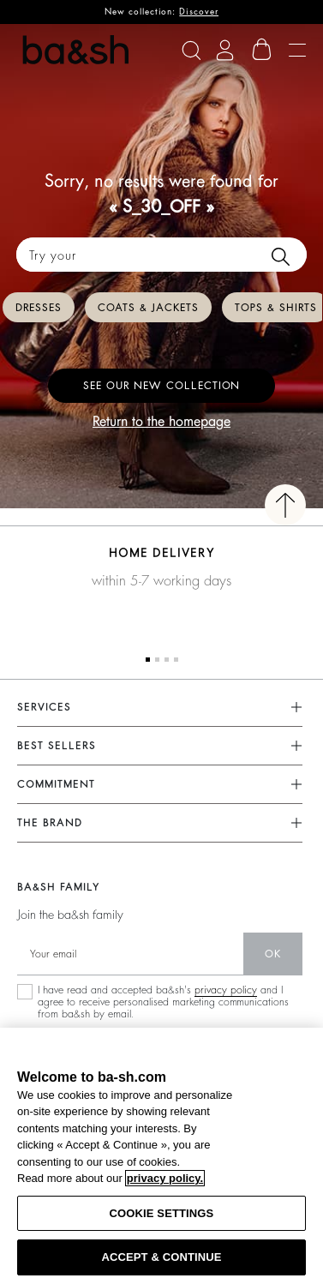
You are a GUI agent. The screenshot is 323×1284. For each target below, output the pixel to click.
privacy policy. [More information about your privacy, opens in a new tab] (165, 1178)
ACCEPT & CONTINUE (161, 1257)
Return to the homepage (161, 422)
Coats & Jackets (148, 308)
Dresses (38, 308)
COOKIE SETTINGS (162, 1213)
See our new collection (161, 386)
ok (273, 954)
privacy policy (225, 990)
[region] (161, 1156)
